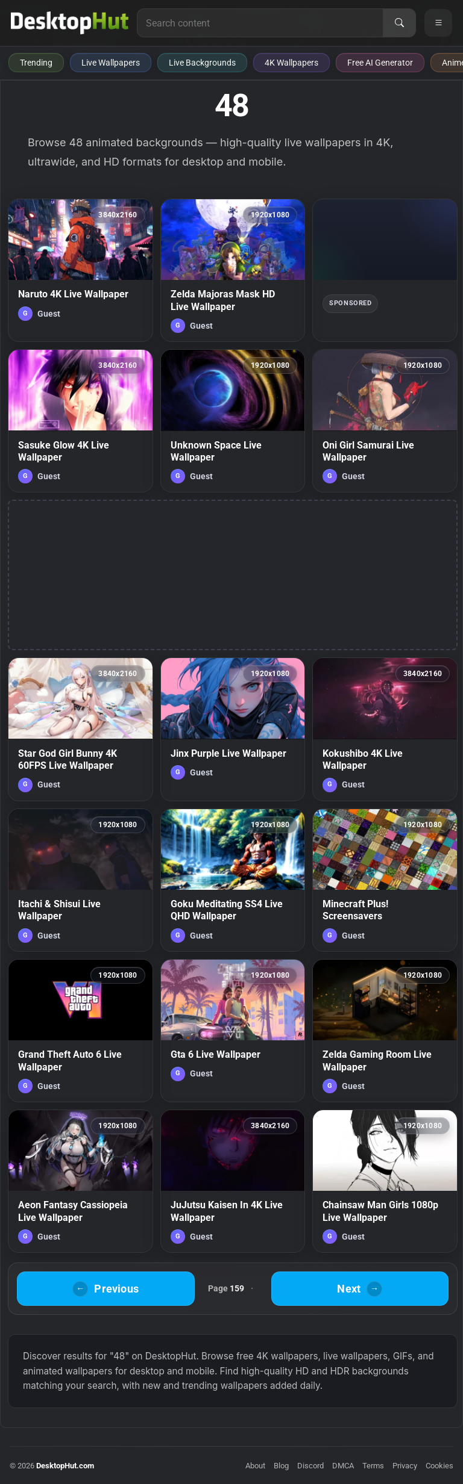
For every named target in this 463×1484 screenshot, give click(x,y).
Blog (281, 1465)
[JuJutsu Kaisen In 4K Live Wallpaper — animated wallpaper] (233, 1181)
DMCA (343, 1465)
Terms (373, 1465)
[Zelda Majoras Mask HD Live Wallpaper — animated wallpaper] (233, 270)
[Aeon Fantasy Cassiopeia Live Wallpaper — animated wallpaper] (80, 1181)
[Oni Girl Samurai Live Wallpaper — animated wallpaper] (385, 421)
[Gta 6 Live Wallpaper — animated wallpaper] (233, 1031)
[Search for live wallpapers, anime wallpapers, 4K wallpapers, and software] (260, 23)
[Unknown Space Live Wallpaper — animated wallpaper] (233, 421)
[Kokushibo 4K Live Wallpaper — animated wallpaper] (385, 729)
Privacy (404, 1465)
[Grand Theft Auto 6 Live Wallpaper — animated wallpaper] (80, 1031)
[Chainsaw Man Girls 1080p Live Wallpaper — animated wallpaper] (385, 1181)
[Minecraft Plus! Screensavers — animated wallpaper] (385, 880)
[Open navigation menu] (438, 23)
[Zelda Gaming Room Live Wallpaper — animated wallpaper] (385, 1031)
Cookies (439, 1465)
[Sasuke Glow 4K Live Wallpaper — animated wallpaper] (80, 421)
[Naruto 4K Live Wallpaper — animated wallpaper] (80, 270)
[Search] (399, 23)
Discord (310, 1465)
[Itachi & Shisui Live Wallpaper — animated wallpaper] (80, 880)
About (255, 1465)
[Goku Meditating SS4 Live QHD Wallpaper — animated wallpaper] (233, 880)
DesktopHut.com (65, 1465)
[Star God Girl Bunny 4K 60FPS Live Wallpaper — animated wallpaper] (80, 729)
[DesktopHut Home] (69, 22)
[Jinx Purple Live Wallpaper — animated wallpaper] (233, 729)
